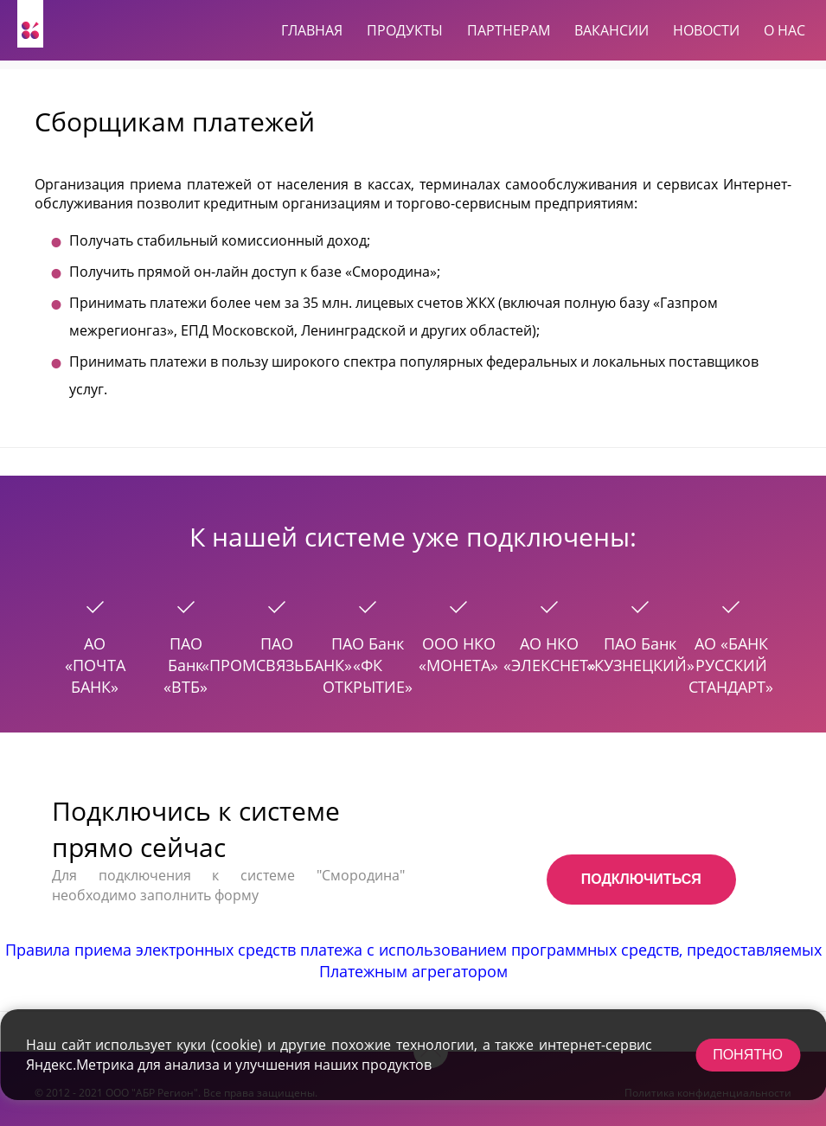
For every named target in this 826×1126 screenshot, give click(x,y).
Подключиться (641, 879)
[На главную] (30, 24)
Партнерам (508, 30)
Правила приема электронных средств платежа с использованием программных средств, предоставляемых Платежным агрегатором (413, 960)
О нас (784, 30)
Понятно (748, 1054)
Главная (312, 30)
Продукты (405, 30)
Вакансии (611, 30)
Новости (706, 30)
